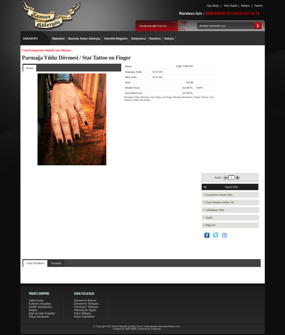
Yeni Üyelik (230, 5)
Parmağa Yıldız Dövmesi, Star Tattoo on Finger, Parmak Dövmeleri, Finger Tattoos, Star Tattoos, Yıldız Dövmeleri (169, 98)
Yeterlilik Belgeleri (115, 38)
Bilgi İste (211, 225)
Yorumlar (56, 263)
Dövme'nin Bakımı (85, 300)
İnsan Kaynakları (84, 316)
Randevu (155, 38)
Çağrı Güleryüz (184, 66)
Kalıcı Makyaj (82, 313)
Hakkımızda (36, 300)
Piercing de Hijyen (85, 310)
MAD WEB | (131, 329)
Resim (29, 68)
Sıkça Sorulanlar (39, 316)
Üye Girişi (213, 5)
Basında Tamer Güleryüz (84, 38)
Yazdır (209, 217)
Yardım (258, 5)
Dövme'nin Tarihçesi (86, 303)
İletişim (245, 5)
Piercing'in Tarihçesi (86, 307)
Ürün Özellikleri (35, 263)
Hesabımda (146, 26)
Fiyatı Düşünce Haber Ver (220, 202)
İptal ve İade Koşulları (42, 313)
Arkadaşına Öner (215, 210)
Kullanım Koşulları (40, 303)
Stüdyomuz (138, 38)
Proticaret (156, 329)
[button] (230, 187)
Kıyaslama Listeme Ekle (219, 194)
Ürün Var (159, 26)
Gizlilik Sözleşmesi (40, 307)
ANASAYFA (30, 38)
